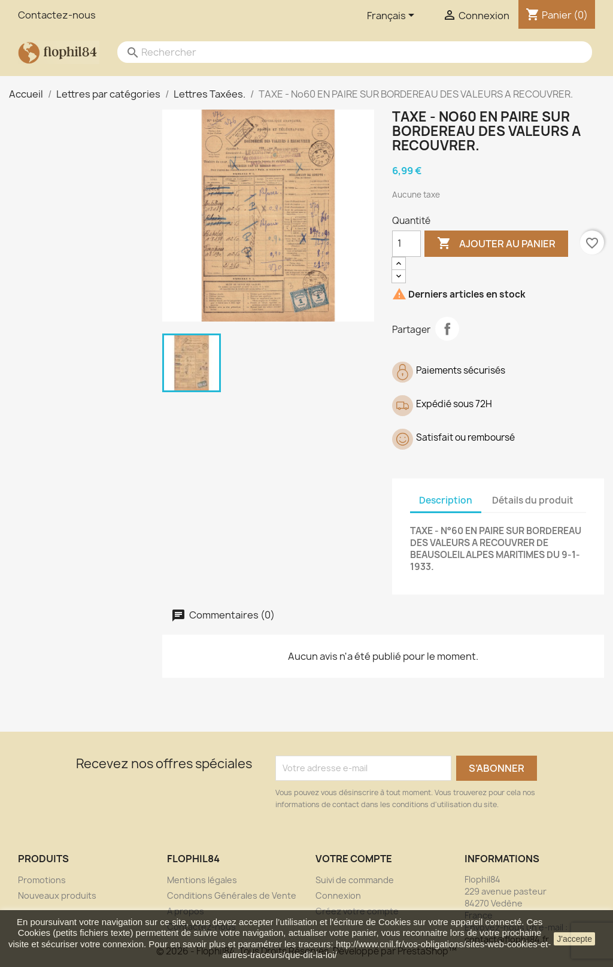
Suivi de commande (354, 880)
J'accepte (574, 939)
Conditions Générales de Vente (231, 895)
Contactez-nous (57, 15)
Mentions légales (202, 880)
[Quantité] (406, 244)
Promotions (42, 880)
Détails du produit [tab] (532, 500)
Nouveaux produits (57, 895)
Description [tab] (445, 500)
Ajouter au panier (496, 243)
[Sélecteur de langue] (392, 16)
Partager (447, 329)
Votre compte (353, 858)
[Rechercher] (342, 52)
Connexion (338, 895)
